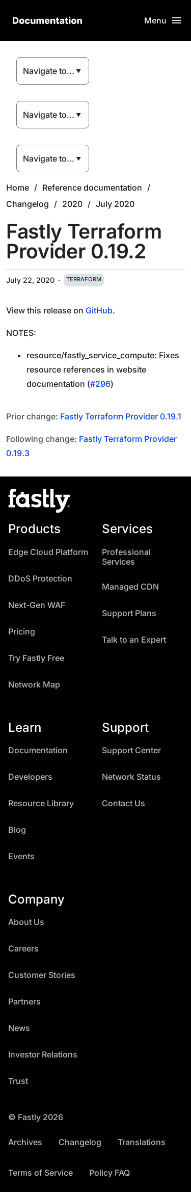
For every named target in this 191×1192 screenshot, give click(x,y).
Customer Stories (41, 975)
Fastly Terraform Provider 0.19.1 (120, 416)
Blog (17, 830)
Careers (23, 948)
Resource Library (41, 803)
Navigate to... (48, 71)
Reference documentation (92, 187)
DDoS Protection (40, 579)
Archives (25, 1142)
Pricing (21, 632)
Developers (30, 777)
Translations (142, 1142)
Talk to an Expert (134, 640)
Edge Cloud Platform (48, 552)
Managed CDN (130, 587)
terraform (83, 279)
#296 (100, 384)
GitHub (99, 310)
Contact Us (123, 803)
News (19, 1028)
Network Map (34, 685)
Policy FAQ (109, 1173)
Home (17, 187)
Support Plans (129, 613)
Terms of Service (40, 1173)
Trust (18, 1081)
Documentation (38, 750)
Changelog (27, 204)
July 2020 (115, 204)
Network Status (131, 777)
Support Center (131, 750)
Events (21, 856)
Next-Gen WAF (36, 605)
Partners (24, 1001)
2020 (72, 204)
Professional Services (126, 557)
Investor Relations (42, 1054)
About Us (26, 922)
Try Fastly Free (36, 658)
